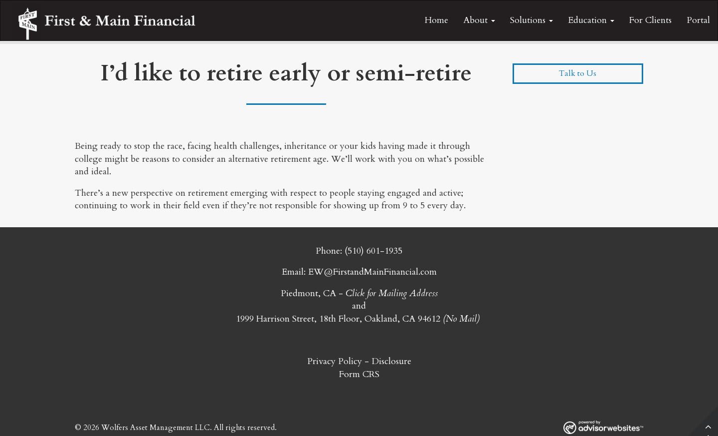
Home (436, 20)
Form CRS (359, 374)
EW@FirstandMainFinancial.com (372, 272)
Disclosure (391, 361)
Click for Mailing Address (392, 293)
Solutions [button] (531, 20)
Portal (698, 20)
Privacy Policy (334, 361)
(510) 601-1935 (373, 251)
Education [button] (591, 20)
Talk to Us (577, 73)
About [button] (479, 20)
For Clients (650, 20)
